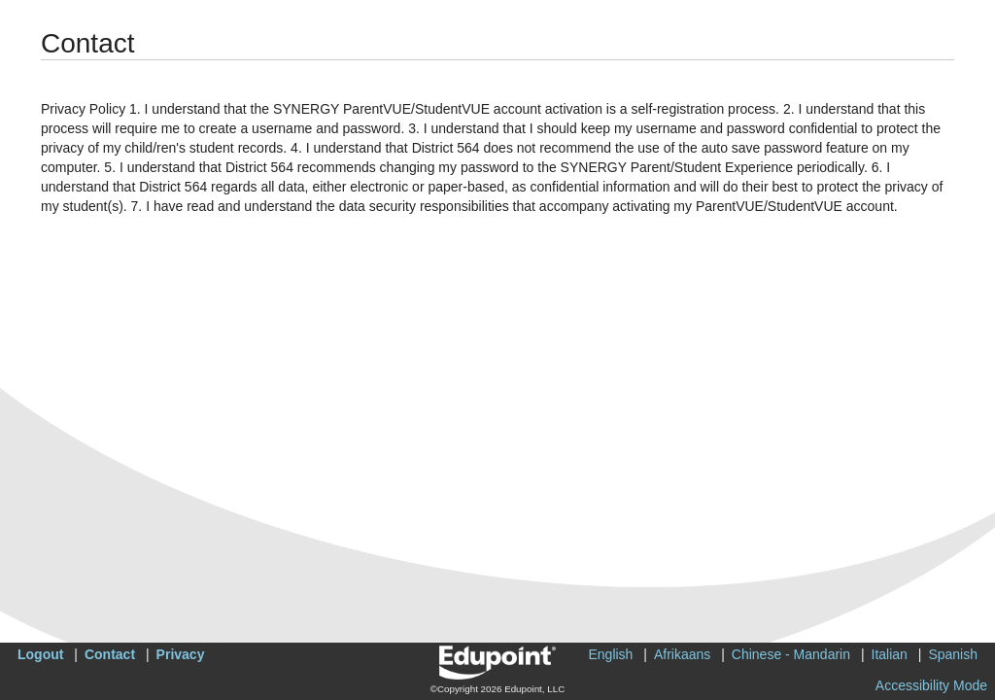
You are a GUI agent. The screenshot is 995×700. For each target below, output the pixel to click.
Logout (40, 654)
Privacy (180, 654)
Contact (110, 654)
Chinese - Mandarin (791, 654)
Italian (890, 654)
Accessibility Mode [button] (931, 685)
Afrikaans (682, 654)
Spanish (953, 654)
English (610, 654)
